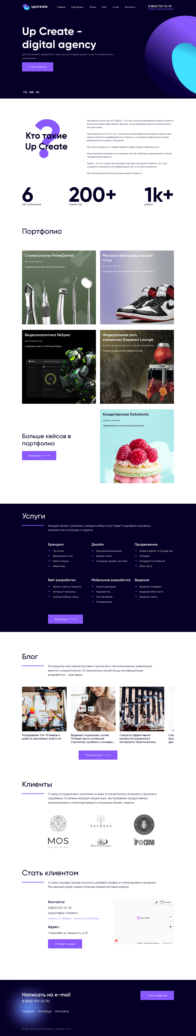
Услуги (92, 7)
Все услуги (65, 619)
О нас (116, 7)
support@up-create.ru (63, 913)
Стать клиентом (37, 67)
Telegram (28, 1011)
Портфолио (77, 7)
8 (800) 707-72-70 (160, 6)
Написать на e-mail (46, 995)
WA (31, 92)
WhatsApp (45, 1011)
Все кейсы (39, 455)
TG (25, 92)
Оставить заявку (65, 943)
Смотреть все (98, 755)
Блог (104, 7)
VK (37, 92)
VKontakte (62, 1011)
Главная (61, 7)
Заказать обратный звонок (161, 9)
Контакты (130, 7)
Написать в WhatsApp (86, 918)
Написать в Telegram (60, 918)
